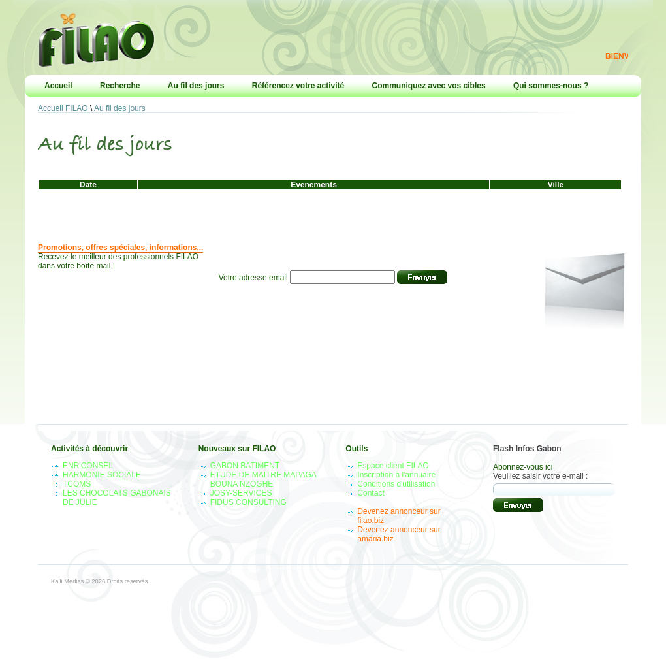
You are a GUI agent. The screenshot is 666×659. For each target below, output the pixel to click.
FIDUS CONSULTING (248, 502)
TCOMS (77, 484)
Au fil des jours (196, 85)
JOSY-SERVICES (241, 493)
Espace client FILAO (392, 465)
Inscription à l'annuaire (396, 474)
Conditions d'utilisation (396, 484)
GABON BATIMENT (244, 465)
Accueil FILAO (63, 108)
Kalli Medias (67, 581)
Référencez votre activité (298, 85)
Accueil (58, 85)
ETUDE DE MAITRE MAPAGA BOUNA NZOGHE (263, 479)
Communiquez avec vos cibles (429, 85)
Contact (370, 493)
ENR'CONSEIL (89, 465)
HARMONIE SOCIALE (102, 474)
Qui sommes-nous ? (550, 85)
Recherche (120, 85)
